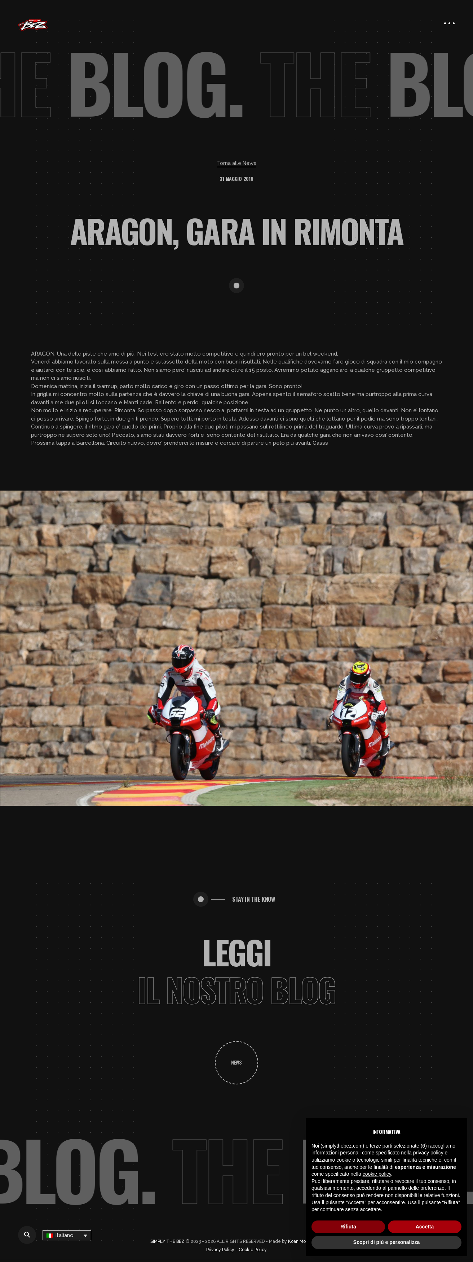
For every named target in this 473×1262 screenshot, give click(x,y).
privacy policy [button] (428, 1153)
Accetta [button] (425, 1227)
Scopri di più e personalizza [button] (386, 1242)
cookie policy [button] (377, 1174)
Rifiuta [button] (348, 1227)
